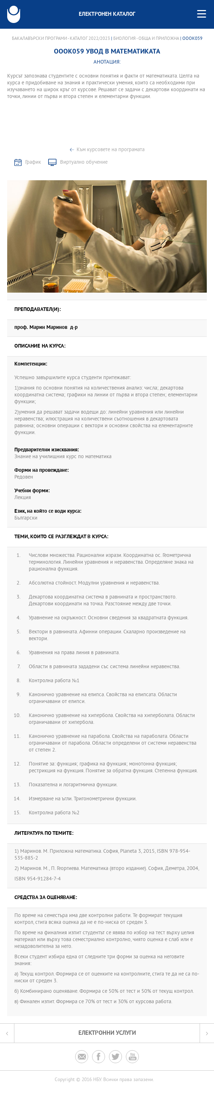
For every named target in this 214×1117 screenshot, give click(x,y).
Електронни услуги (107, 1033)
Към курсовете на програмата (111, 149)
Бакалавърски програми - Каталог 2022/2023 (61, 39)
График (33, 162)
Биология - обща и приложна (146, 39)
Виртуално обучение (84, 162)
